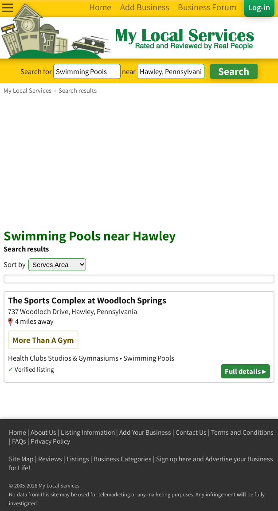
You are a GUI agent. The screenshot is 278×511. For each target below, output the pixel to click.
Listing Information (88, 432)
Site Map (21, 459)
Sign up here (174, 459)
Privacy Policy (50, 441)
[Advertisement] (139, 161)
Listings (78, 459)
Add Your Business (145, 432)
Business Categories (123, 459)
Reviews (50, 459)
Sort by (15, 264)
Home (17, 432)
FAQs (19, 441)
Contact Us (191, 432)
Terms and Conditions (242, 432)
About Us (43, 432)
